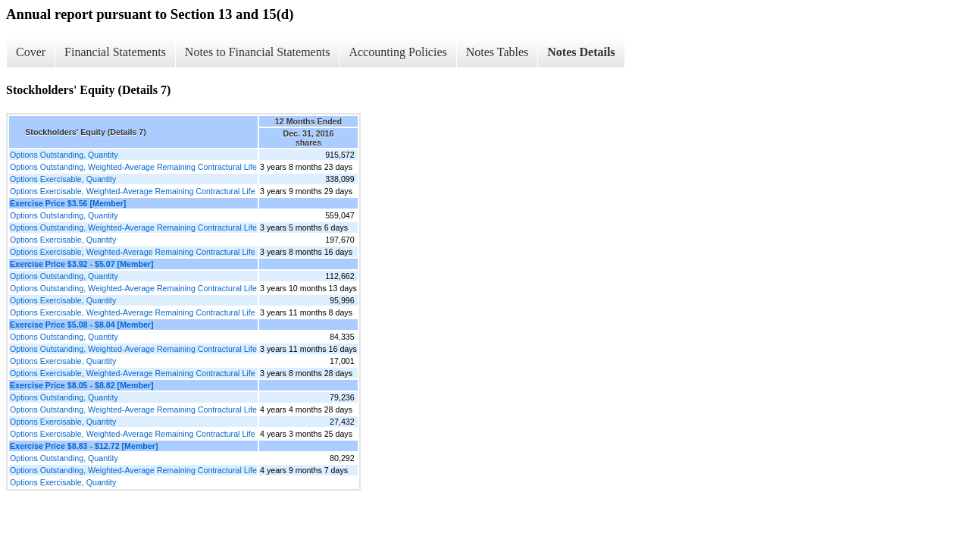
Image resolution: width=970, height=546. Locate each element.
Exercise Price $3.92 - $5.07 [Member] (82, 263)
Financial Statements (115, 52)
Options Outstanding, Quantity (64, 154)
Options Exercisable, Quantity (63, 179)
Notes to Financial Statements (257, 52)
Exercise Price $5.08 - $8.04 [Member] (82, 324)
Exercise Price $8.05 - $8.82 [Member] (82, 385)
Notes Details (581, 52)
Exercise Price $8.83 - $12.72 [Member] (84, 445)
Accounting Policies (397, 52)
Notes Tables (497, 52)
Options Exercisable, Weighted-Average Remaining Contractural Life (132, 191)
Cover (30, 52)
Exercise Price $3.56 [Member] (68, 203)
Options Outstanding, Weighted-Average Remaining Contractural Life (133, 166)
